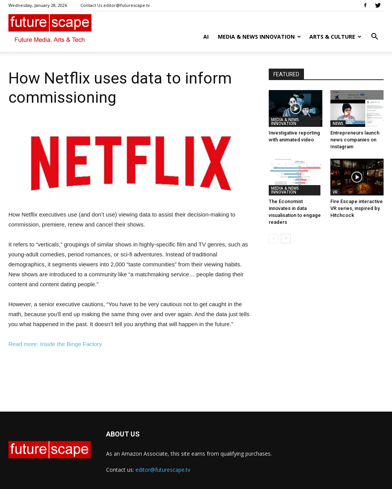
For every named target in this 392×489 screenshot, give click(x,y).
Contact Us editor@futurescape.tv (115, 5)
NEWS (338, 123)
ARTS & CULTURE (335, 36)
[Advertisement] (130, 370)
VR (335, 192)
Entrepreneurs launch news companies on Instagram (354, 139)
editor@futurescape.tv (163, 469)
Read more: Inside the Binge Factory (55, 344)
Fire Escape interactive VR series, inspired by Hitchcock (356, 208)
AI (206, 36)
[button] (374, 37)
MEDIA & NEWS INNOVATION (259, 36)
